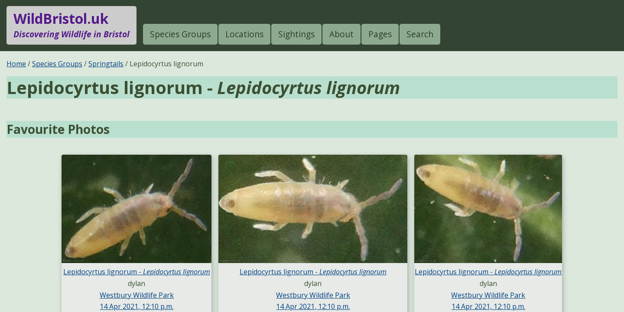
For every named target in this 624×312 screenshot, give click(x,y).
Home (16, 63)
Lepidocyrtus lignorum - (136, 271)
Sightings (296, 34)
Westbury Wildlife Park (137, 295)
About (341, 34)
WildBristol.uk (71, 25)
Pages (380, 34)
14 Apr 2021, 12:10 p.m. (136, 306)
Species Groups (180, 34)
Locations (244, 34)
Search (419, 34)
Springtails (106, 63)
